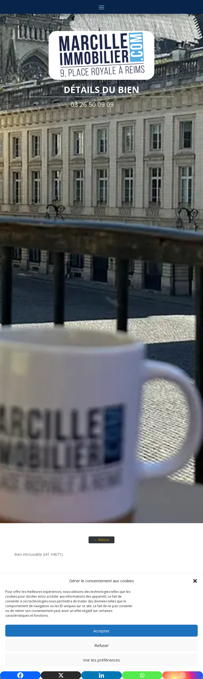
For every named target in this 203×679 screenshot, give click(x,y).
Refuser (101, 645)
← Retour (101, 539)
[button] (195, 581)
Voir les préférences (101, 660)
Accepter (101, 630)
